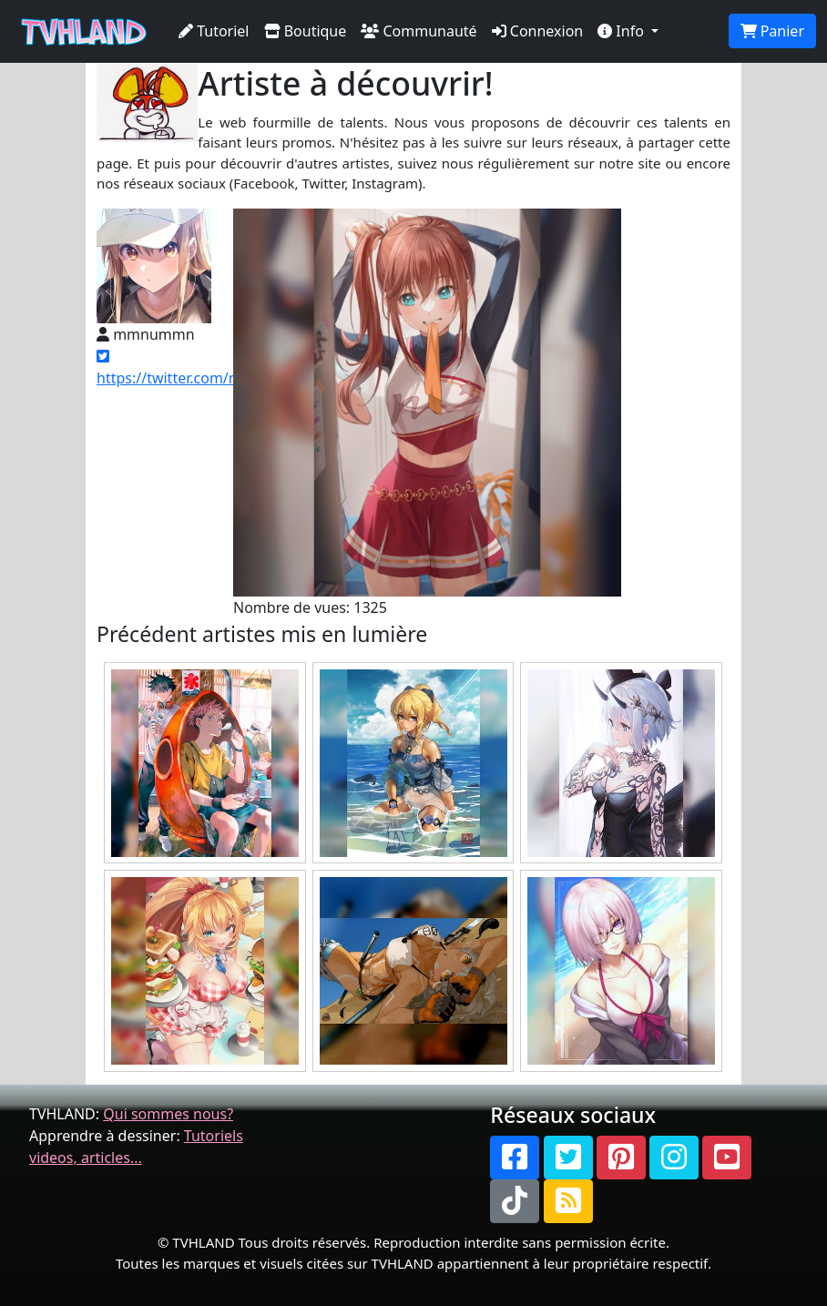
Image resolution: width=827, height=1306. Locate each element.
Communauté (418, 31)
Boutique (305, 31)
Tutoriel (214, 31)
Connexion (538, 31)
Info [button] (622, 31)
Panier (772, 31)
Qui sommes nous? (168, 1114)
